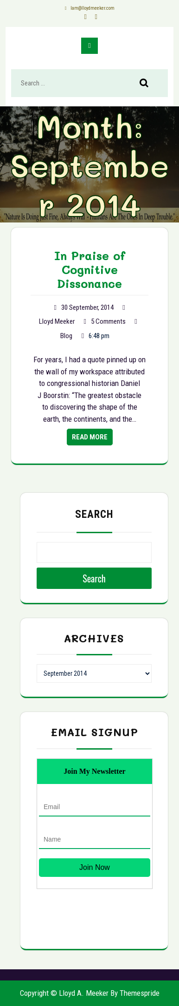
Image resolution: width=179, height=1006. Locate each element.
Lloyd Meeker (57, 321)
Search (149, 84)
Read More (90, 437)
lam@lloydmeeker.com (89, 8)
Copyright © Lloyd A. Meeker (64, 993)
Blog (66, 336)
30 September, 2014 (87, 307)
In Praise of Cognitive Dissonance (89, 269)
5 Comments (108, 321)
